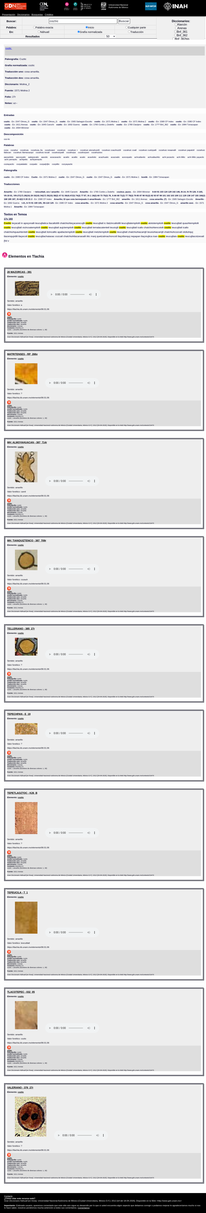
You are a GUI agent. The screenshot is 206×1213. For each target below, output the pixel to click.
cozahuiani (50, 150)
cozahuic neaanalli (167, 150)
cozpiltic (55, 164)
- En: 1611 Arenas (16, 124)
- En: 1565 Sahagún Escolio (76, 121)
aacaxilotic (9, 157)
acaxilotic (92, 157)
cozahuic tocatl (43, 152)
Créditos (49, 14)
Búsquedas (37, 14)
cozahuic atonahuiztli (90, 150)
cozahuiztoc (96, 152)
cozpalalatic (21, 164)
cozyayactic (67, 164)
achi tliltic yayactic (195, 157)
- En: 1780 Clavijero (128, 124)
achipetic (23, 159)
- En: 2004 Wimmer (17, 128)
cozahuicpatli (58, 152)
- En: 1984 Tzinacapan (184, 124)
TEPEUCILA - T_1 (17, 892)
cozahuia (24, 150)
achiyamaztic (36, 159)
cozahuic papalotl (186, 150)
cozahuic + (73, 150)
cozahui (14, 150)
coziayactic (9, 164)
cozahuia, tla (36, 150)
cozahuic (61, 150)
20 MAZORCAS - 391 (19, 272)
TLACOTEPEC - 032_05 (21, 991)
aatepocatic (33, 157)
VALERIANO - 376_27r (20, 1087)
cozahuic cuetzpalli (147, 150)
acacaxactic (55, 157)
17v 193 (8, 219)
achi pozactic (168, 157)
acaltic (75, 157)
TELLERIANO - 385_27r (21, 628)
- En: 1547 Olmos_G (16, 121)
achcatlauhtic (154, 157)
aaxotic (44, 157)
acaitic (66, 157)
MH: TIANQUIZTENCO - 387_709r (26, 540)
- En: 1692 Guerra (68, 124)
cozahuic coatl (130, 150)
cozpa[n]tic (45, 164)
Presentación (8, 14)
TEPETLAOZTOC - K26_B (22, 792)
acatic (82, 157)
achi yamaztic (11, 159)
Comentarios (83, 1208)
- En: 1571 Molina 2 (133, 121)
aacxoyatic (21, 157)
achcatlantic (139, 157)
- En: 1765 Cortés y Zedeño (98, 124)
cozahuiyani (83, 152)
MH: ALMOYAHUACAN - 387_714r (27, 442)
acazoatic (115, 157)
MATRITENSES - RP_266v (22, 354)
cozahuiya (71, 152)
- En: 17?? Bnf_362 (156, 124)
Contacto (8, 1196)
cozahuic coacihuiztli (111, 150)
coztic (21, 276)
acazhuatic (103, 157)
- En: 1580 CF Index (161, 121)
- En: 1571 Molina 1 (106, 121)
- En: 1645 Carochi (42, 124)
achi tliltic (181, 157)
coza (6, 150)
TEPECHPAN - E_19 (19, 714)
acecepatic (127, 157)
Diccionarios (23, 14)
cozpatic (33, 164)
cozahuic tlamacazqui (23, 152)
